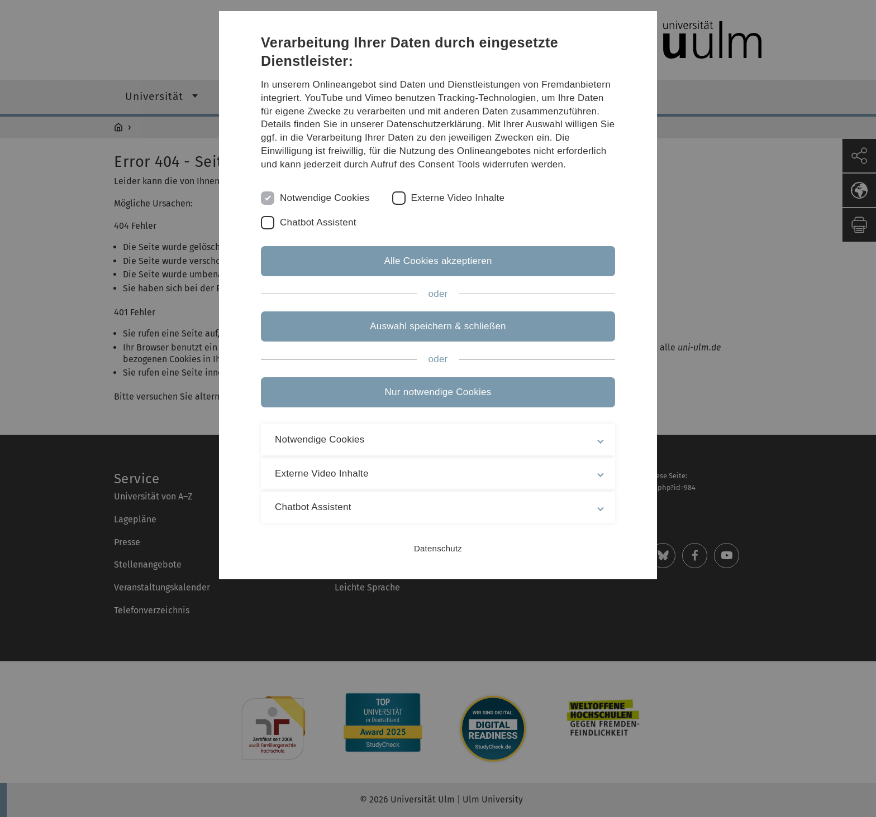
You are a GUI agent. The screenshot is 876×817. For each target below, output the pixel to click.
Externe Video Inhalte (458, 198)
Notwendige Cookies (325, 198)
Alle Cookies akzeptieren (438, 261)
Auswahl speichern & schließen (438, 326)
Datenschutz (438, 548)
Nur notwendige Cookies (438, 392)
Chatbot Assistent (318, 222)
